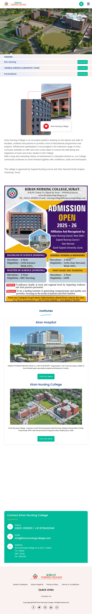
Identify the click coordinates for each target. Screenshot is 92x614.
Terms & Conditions (70, 584)
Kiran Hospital (37, 584)
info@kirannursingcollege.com (33, 538)
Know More (82, 62)
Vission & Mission (20, 584)
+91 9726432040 (44, 528)
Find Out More (46, 376)
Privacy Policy (52, 584)
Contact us (46, 596)
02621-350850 (23, 528)
